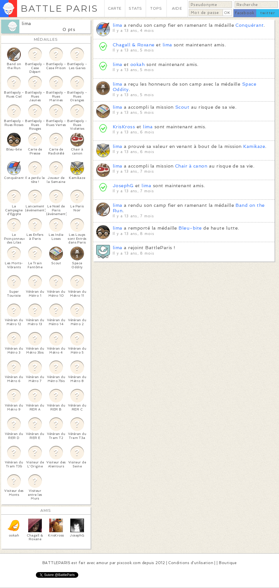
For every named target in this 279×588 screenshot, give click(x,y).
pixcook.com (129, 563)
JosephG (123, 185)
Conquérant (249, 25)
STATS (135, 8)
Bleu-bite (190, 228)
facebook (245, 13)
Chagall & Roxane (134, 45)
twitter (267, 13)
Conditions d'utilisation (190, 563)
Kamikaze (254, 146)
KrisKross (124, 126)
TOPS (156, 8)
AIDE (177, 8)
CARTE (115, 8)
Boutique (228, 563)
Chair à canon (191, 166)
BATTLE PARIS (59, 8)
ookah (137, 64)
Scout (182, 107)
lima (26, 23)
